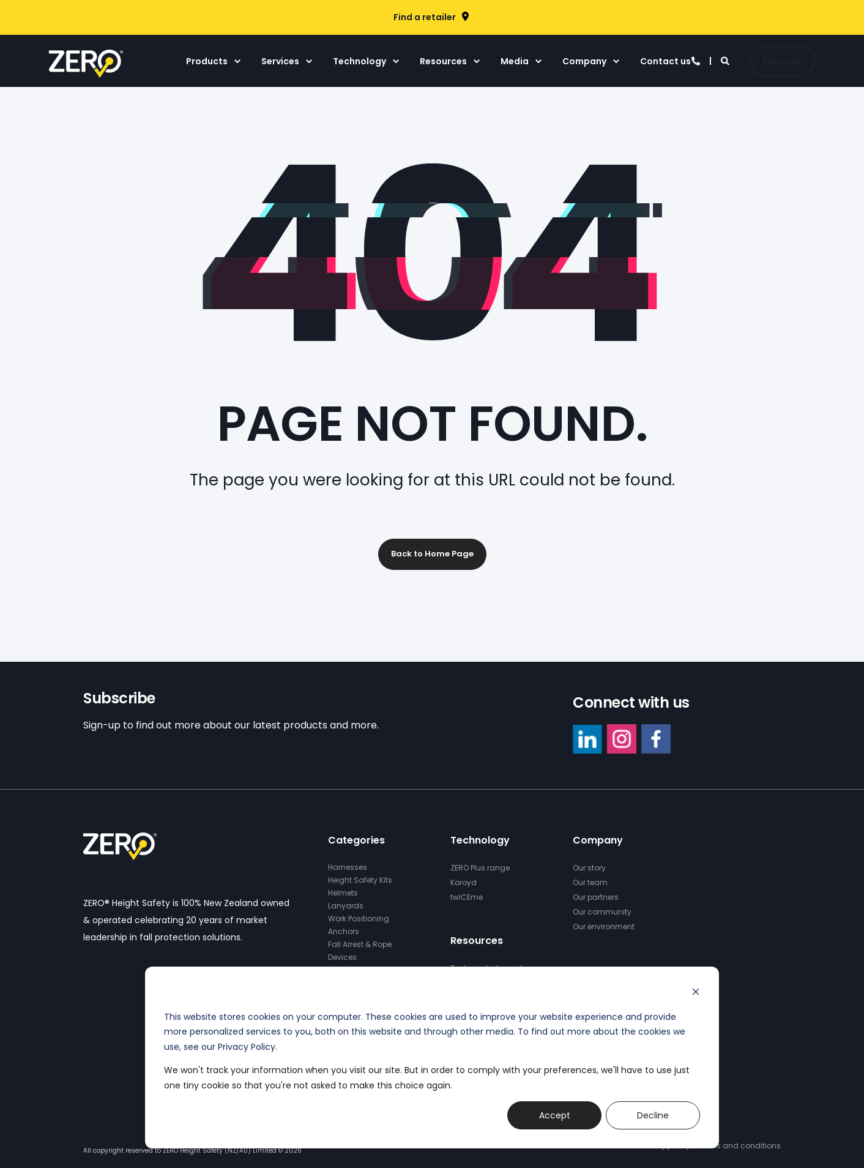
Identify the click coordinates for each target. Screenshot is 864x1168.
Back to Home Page (432, 554)
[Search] (726, 60)
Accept (554, 1115)
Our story (589, 868)
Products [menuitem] (207, 61)
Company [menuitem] (584, 61)
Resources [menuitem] (443, 61)
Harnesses (347, 867)
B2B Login (782, 60)
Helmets (343, 893)
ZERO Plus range (480, 868)
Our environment (604, 926)
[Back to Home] (86, 70)
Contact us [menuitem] (665, 61)
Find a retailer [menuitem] (424, 17)
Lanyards (345, 905)
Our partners (596, 897)
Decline (653, 1115)
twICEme (466, 897)
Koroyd (463, 882)
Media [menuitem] (515, 61)
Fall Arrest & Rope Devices (360, 950)
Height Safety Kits (360, 880)
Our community (602, 912)
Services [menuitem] (280, 61)
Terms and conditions (739, 1145)
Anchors (343, 931)
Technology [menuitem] (359, 61)
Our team (590, 882)
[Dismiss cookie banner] (695, 993)
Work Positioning (358, 918)
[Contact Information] (695, 60)
